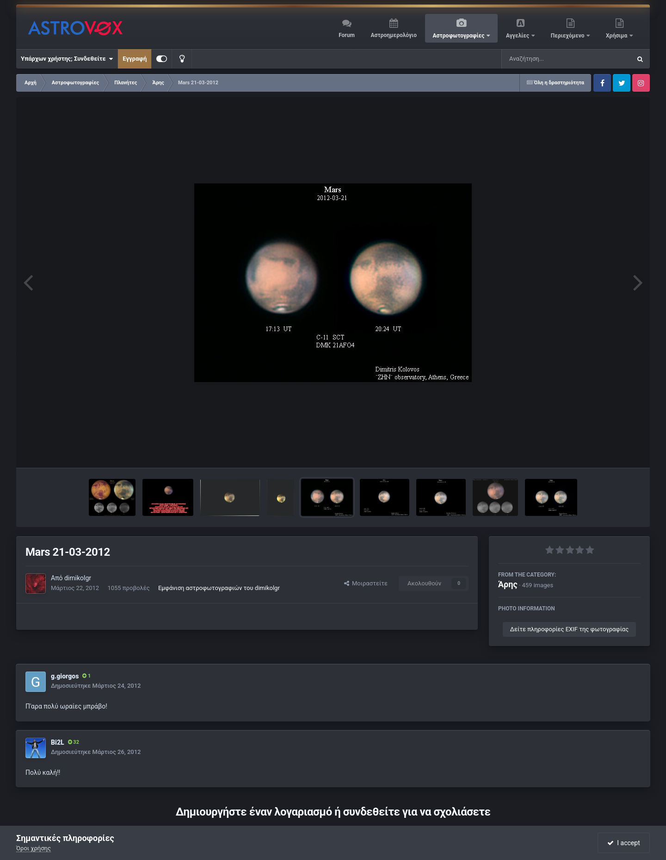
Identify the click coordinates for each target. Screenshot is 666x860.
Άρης (508, 584)
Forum (347, 35)
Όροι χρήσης (33, 848)
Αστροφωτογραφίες (459, 35)
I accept (623, 843)
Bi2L (57, 742)
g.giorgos (65, 676)
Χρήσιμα (617, 35)
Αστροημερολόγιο (393, 35)
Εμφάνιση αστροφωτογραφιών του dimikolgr (219, 587)
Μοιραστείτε (366, 583)
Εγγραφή (135, 58)
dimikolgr (77, 578)
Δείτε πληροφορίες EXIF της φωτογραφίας (569, 629)
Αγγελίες (518, 35)
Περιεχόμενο (568, 35)
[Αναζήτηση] (547, 59)
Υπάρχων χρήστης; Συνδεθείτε (67, 59)
